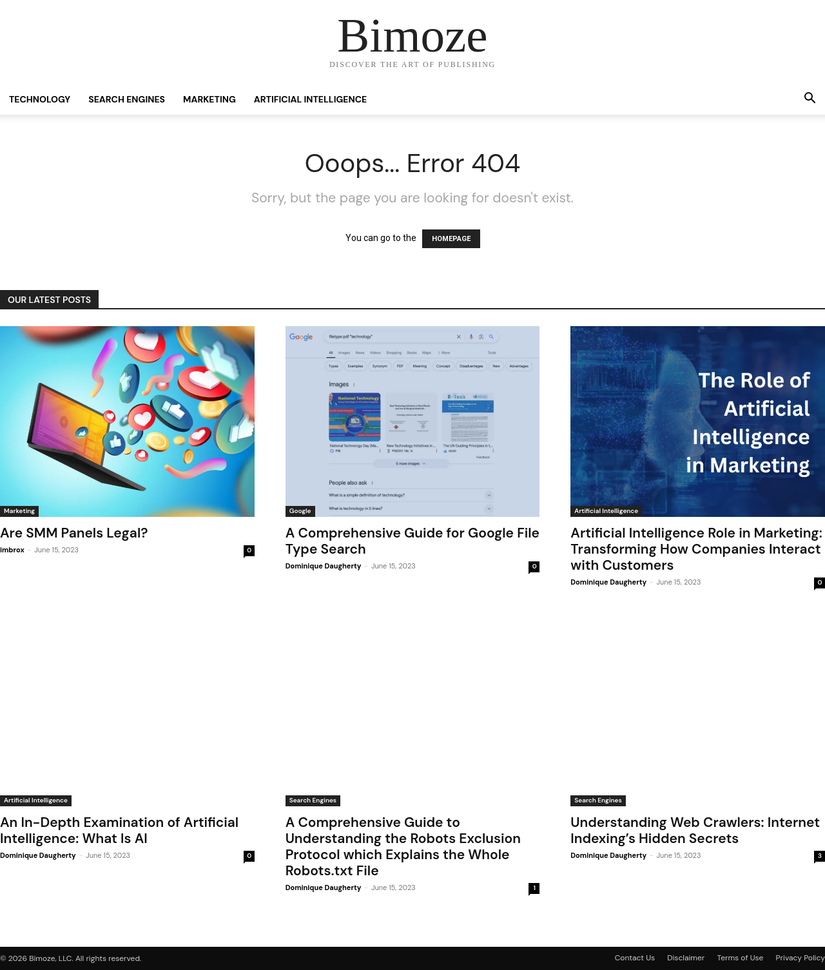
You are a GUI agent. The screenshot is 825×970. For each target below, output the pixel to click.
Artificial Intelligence (310, 99)
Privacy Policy (800, 958)
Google (300, 511)
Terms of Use (740, 958)
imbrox (12, 549)
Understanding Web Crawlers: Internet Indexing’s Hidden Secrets (695, 830)
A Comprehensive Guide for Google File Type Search (412, 541)
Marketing (209, 99)
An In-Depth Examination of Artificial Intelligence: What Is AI (119, 830)
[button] (809, 100)
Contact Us (635, 958)
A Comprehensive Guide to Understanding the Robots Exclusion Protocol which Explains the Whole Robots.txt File (403, 846)
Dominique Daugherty (324, 565)
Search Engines (126, 99)
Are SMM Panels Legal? (74, 533)
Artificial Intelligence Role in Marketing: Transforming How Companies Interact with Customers (696, 549)
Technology (39, 99)
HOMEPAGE (451, 239)
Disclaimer (685, 958)
